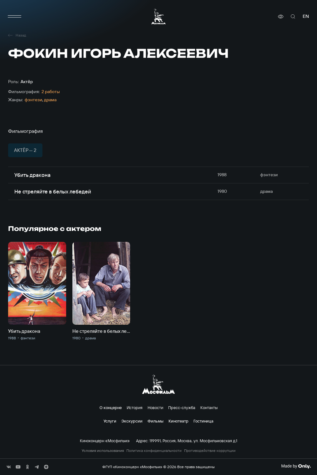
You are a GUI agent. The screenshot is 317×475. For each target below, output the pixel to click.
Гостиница (203, 420)
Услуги (110, 420)
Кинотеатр (178, 420)
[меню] (14, 16)
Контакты (209, 407)
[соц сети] (8, 466)
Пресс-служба (181, 407)
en (306, 16)
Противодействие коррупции (210, 450)
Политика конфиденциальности (154, 450)
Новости (155, 407)
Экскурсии (132, 420)
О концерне (111, 407)
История (135, 407)
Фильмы (155, 420)
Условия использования (103, 450)
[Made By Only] (296, 466)
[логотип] (158, 16)
